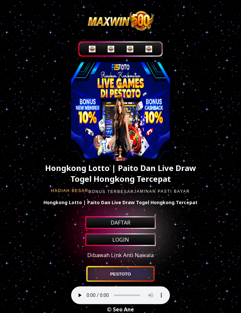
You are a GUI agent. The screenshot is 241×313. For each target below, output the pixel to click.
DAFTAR (120, 222)
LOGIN (120, 239)
